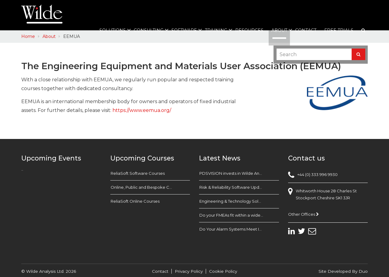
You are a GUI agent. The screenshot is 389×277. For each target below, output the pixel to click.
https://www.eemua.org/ (141, 110)
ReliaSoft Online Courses (135, 201)
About (279, 30)
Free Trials (338, 30)
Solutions (112, 30)
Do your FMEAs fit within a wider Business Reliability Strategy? (239, 215)
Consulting (149, 30)
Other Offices (303, 214)
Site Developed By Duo (343, 271)
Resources (249, 30)
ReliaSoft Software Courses (138, 173)
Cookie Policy (223, 271)
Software (184, 30)
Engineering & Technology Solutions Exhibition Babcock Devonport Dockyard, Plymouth (239, 201)
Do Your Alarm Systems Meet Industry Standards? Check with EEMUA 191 (239, 229)
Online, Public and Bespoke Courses (146, 187)
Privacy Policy (189, 271)
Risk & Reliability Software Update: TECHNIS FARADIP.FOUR (239, 187)
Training (216, 30)
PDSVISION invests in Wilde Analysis (234, 173)
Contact (305, 30)
